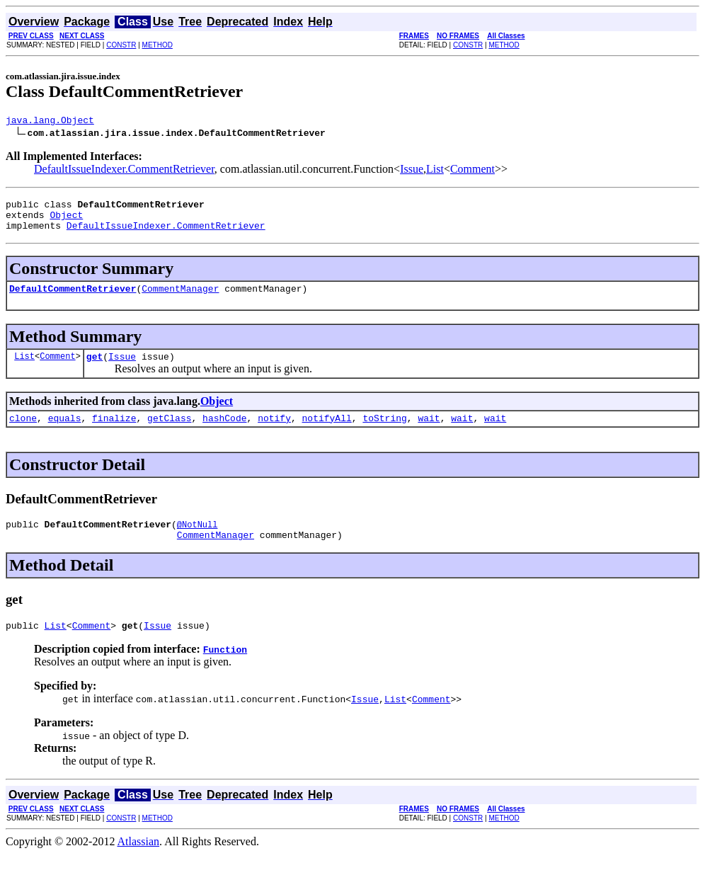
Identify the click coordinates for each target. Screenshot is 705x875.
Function (225, 670)
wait (429, 432)
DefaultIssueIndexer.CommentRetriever (124, 171)
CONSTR (121, 45)
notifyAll (327, 432)
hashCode (224, 432)
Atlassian (139, 863)
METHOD (157, 45)
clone (23, 432)
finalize (114, 432)
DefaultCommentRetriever (72, 298)
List (435, 171)
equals (64, 432)
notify (274, 432)
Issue (411, 171)
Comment (472, 171)
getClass (169, 432)
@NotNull (197, 541)
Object (66, 221)
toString (384, 432)
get (94, 368)
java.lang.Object (50, 121)
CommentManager (180, 298)
